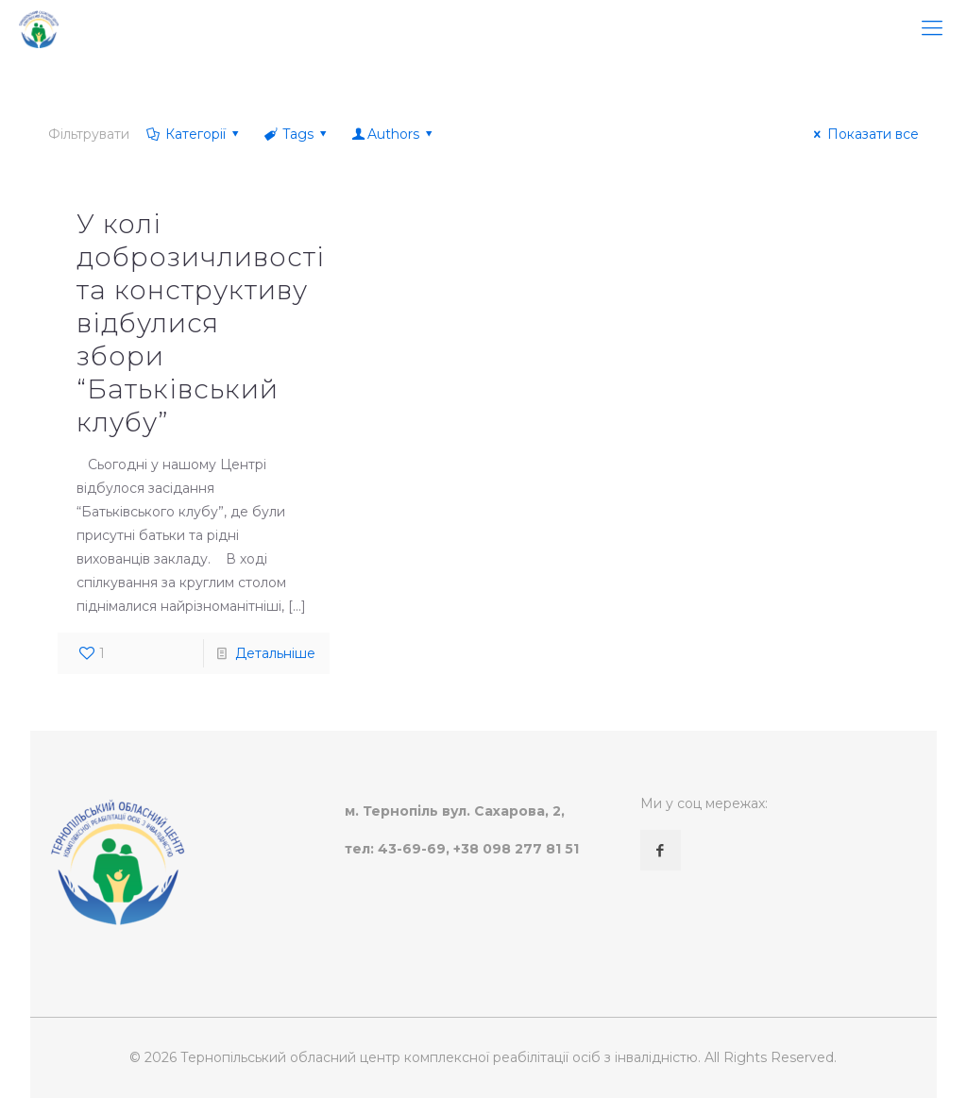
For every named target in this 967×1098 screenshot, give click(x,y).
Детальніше (275, 653)
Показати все (863, 134)
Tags (297, 134)
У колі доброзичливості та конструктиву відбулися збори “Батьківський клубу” (200, 323)
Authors (393, 134)
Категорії (194, 134)
